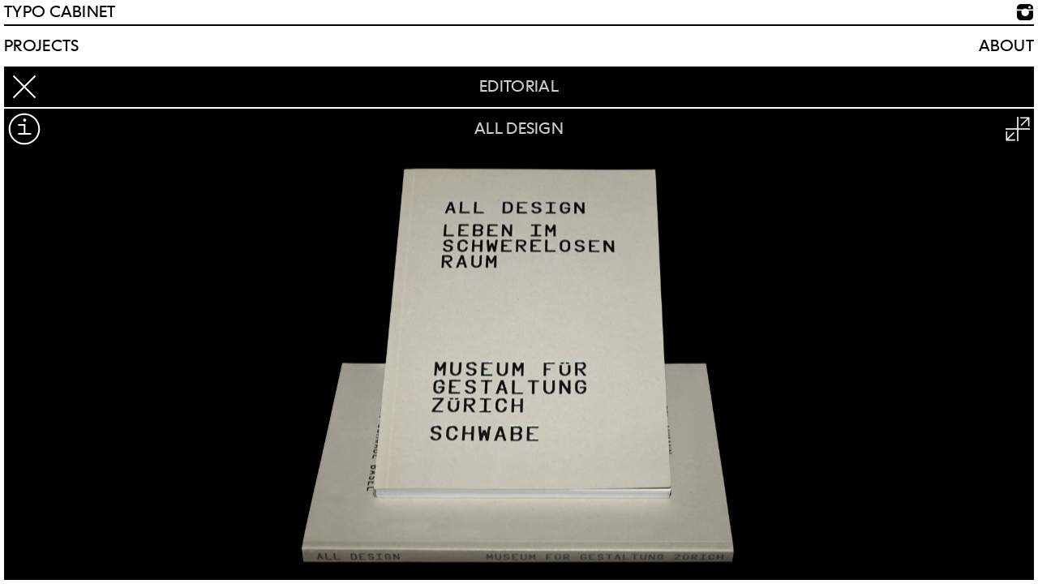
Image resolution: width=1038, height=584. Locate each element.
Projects (41, 46)
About (1007, 46)
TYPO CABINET (60, 12)
